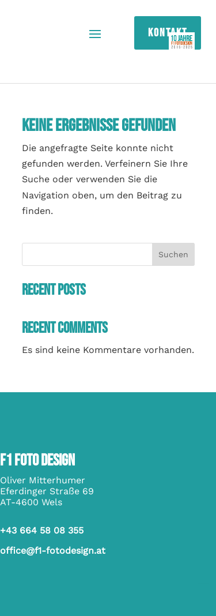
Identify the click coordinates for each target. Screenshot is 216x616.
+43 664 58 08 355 (42, 530)
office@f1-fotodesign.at (52, 550)
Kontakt (167, 33)
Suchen (173, 254)
